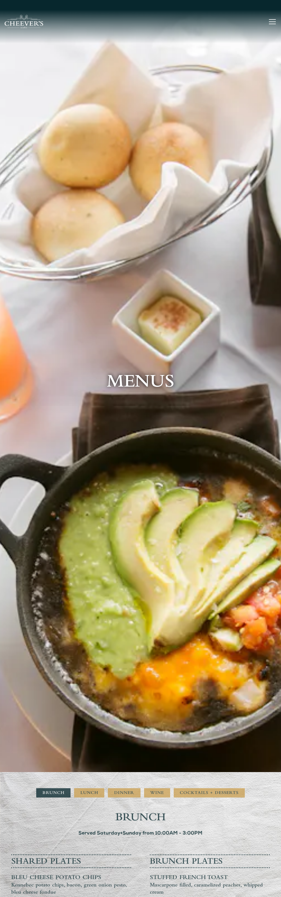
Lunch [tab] (89, 635)
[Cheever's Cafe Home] (24, 22)
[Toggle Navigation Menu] (272, 21)
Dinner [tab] (124, 635)
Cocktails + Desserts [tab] (209, 635)
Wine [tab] (157, 635)
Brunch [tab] (53, 635)
